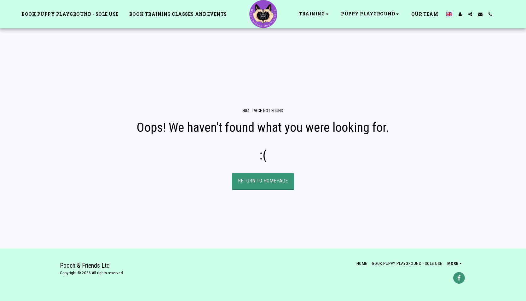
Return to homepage (263, 181)
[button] (314, 14)
